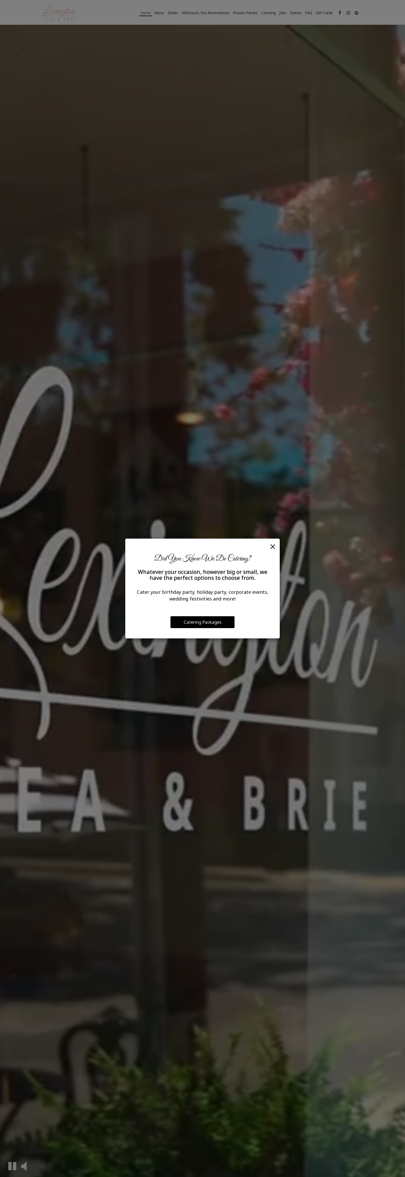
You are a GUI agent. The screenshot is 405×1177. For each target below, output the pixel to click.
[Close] (273, 546)
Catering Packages (202, 622)
